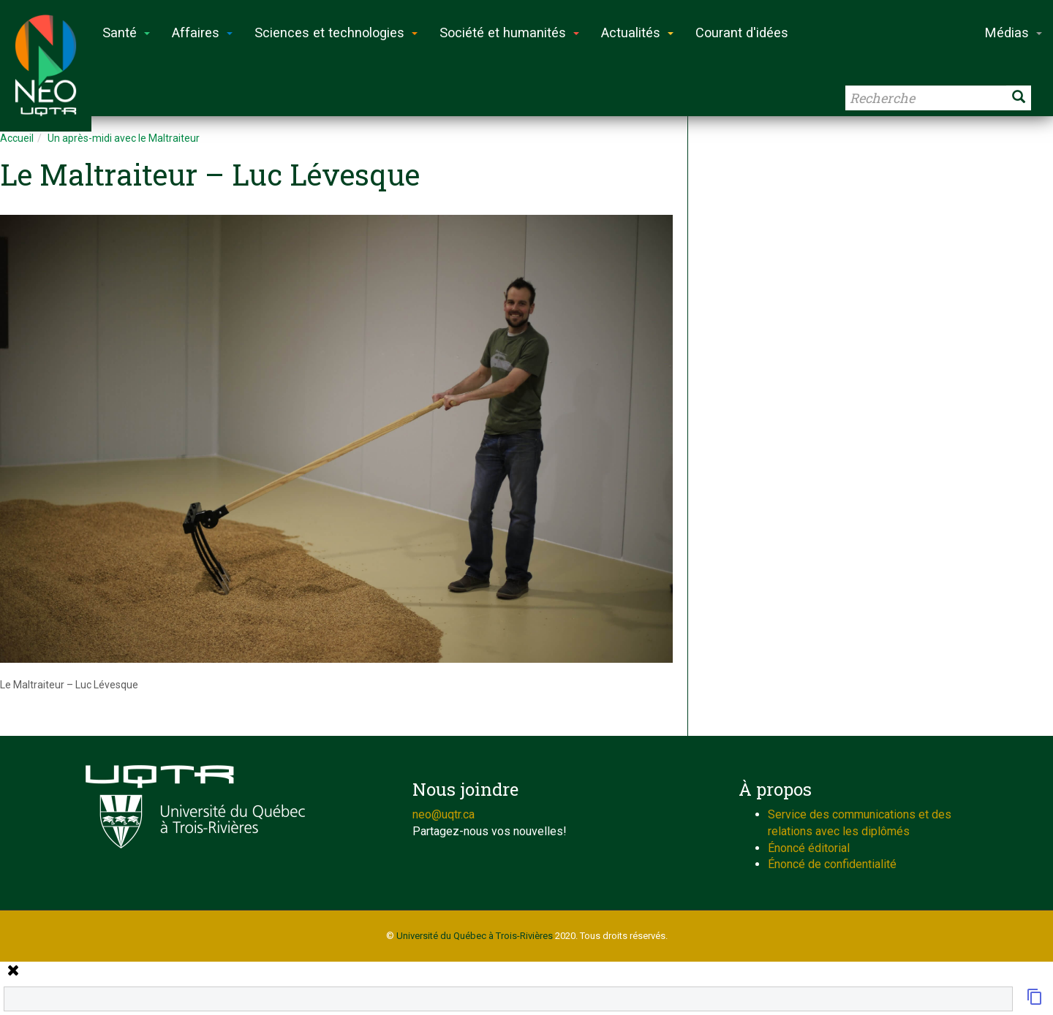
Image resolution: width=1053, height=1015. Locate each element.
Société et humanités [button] (509, 32)
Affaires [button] (202, 32)
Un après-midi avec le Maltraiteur (124, 138)
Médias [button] (1013, 32)
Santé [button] (126, 32)
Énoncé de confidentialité (832, 864)
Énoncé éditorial (809, 848)
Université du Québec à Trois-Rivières (474, 935)
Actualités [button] (637, 32)
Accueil (17, 138)
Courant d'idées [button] (741, 32)
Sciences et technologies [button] (336, 32)
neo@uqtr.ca (443, 814)
